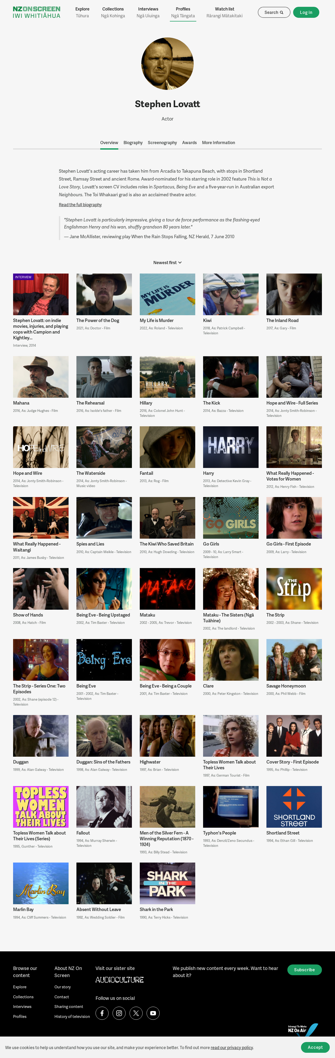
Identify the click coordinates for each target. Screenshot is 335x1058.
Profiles (183, 12)
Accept (315, 1047)
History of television (72, 1016)
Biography (133, 142)
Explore (82, 12)
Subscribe (304, 970)
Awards (189, 142)
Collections (113, 12)
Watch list (224, 12)
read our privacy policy (232, 1047)
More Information (218, 142)
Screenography (162, 142)
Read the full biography (80, 204)
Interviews (148, 12)
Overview (109, 142)
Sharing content (68, 1006)
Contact (61, 997)
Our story (62, 987)
